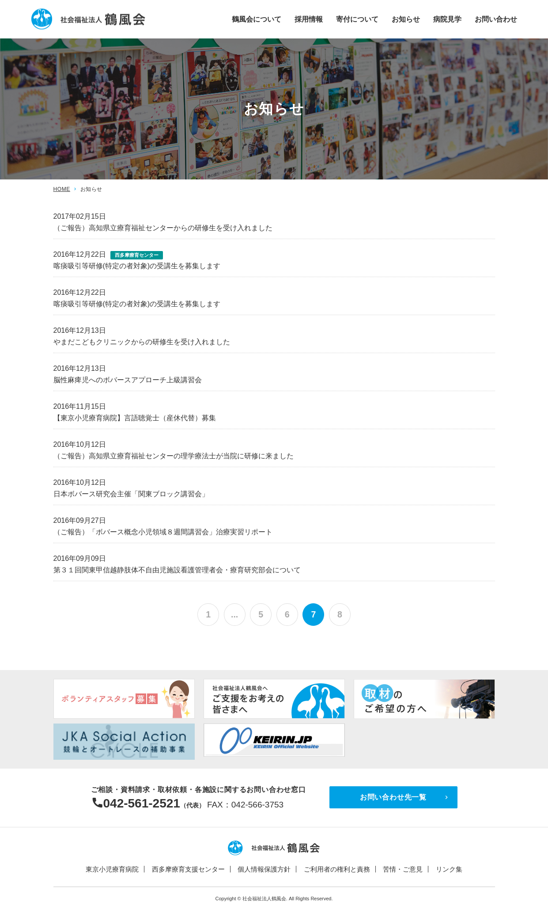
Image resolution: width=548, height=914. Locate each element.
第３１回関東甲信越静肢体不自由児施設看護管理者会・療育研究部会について (177, 570)
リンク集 (449, 869)
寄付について (357, 19)
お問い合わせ (496, 19)
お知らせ (406, 19)
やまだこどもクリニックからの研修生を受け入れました (141, 342)
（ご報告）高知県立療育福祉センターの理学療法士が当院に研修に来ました (173, 456)
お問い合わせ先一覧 (393, 797)
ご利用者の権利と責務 (337, 869)
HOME (61, 189)
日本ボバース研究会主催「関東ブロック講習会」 (131, 494)
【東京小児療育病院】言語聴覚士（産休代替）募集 (134, 418)
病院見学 (447, 19)
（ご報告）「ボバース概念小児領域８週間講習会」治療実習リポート (162, 532)
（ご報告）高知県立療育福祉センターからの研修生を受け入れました (162, 228)
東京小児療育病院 (112, 869)
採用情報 (309, 19)
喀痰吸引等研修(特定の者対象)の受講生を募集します (137, 266)
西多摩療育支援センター (188, 869)
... (234, 615)
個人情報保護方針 (264, 869)
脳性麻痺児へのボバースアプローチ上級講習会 (127, 380)
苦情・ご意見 (403, 869)
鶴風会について (256, 19)
